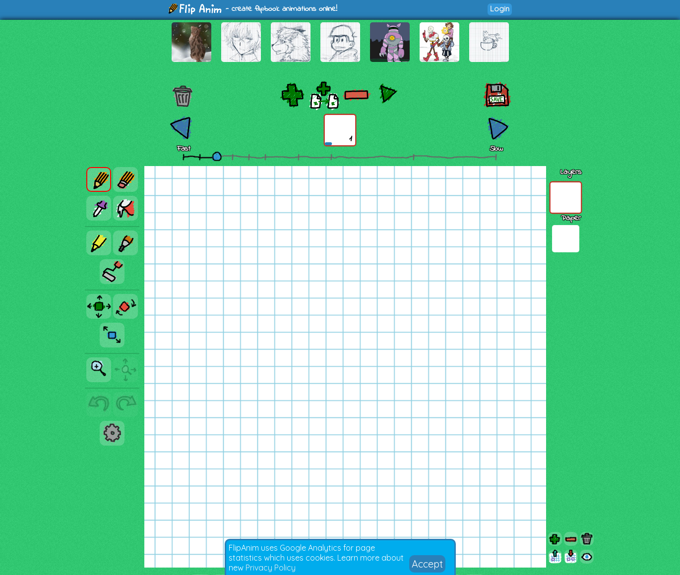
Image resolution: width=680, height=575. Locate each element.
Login (499, 8)
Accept (427, 564)
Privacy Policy (271, 568)
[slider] (217, 156)
